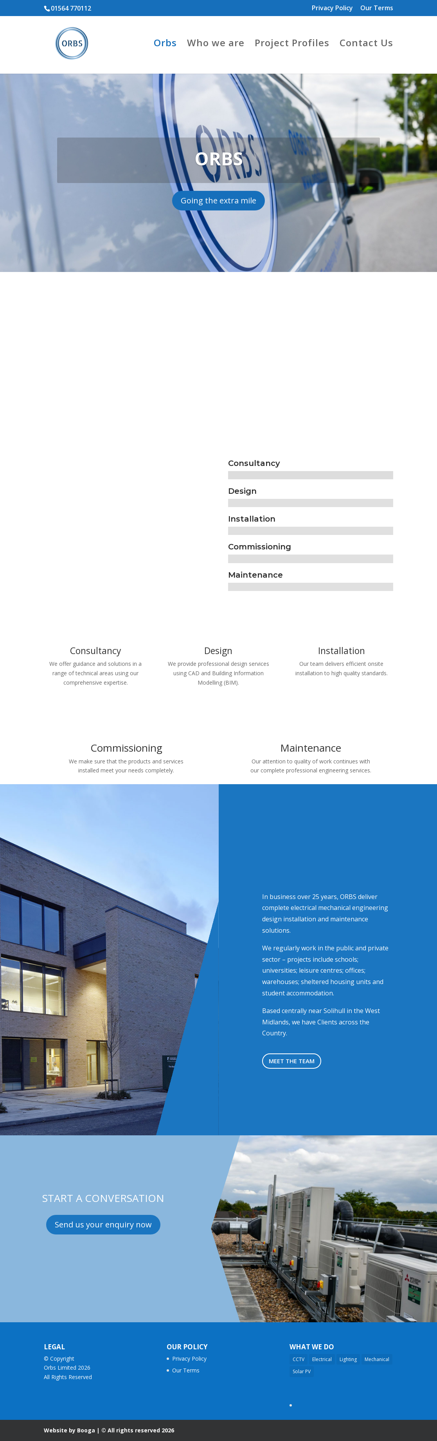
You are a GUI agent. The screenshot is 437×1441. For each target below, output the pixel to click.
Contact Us (366, 44)
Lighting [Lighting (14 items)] (348, 1359)
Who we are (216, 44)
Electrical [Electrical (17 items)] (322, 1359)
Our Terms (376, 8)
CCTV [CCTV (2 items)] (298, 1359)
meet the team (292, 1061)
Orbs (165, 44)
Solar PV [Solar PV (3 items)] (302, 1371)
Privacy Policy (332, 8)
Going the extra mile (218, 200)
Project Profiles (292, 44)
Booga (86, 1430)
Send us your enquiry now (103, 1224)
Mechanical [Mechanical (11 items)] (377, 1359)
